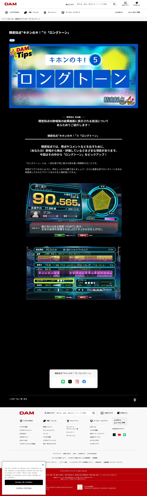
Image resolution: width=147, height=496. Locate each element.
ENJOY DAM (23, 440)
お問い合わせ (67, 453)
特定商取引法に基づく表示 (34, 462)
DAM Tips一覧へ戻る (19, 399)
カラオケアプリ (94, 444)
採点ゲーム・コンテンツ (97, 433)
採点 (12, 40)
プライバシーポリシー (50, 462)
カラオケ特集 (47, 437)
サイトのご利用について (59, 458)
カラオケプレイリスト (49, 440)
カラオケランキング (25, 430)
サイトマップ (57, 453)
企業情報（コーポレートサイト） (113, 462)
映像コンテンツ (47, 427)
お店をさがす (108, 413)
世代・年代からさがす (49, 444)
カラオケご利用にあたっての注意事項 (79, 458)
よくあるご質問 (135, 12)
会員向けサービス (95, 437)
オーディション (71, 435)
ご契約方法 (98, 462)
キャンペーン (70, 432)
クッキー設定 (63, 462)
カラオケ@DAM (92, 453)
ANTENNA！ (23, 433)
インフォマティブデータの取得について (81, 462)
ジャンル (45, 433)
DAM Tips (10, 19)
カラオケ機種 (94, 430)
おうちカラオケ (94, 440)
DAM (74, 453)
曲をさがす (70, 4)
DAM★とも (123, 413)
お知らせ (120, 12)
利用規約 (95, 458)
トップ (4, 19)
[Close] (42, 477)
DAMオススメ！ (24, 437)
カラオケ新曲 (23, 427)
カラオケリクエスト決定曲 (27, 444)
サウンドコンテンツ (49, 430)
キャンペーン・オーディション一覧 (72, 428)
